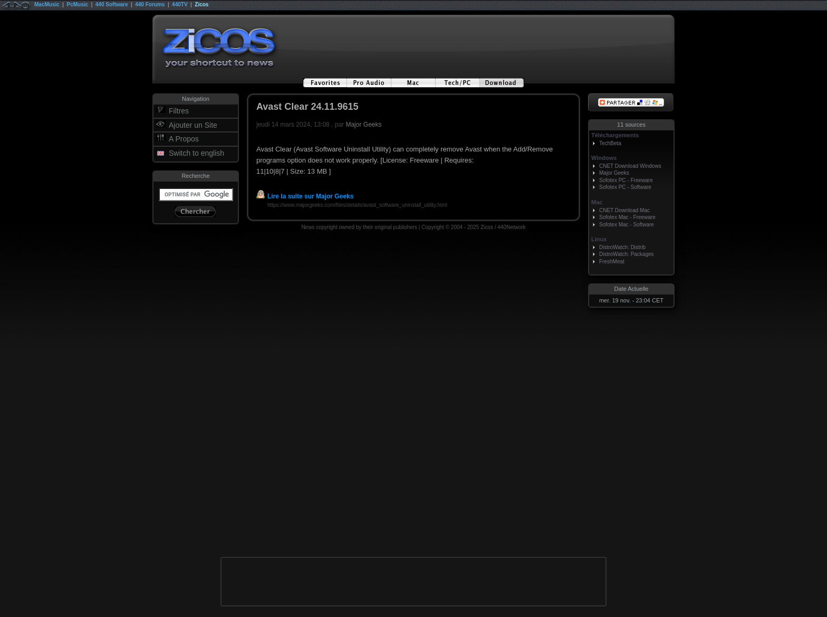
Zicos (201, 4)
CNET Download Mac (624, 210)
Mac (596, 202)
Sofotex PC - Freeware (626, 180)
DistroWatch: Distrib (622, 247)
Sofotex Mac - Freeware (627, 217)
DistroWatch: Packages (626, 254)
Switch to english (196, 153)
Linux (599, 239)
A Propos (184, 139)
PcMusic (78, 4)
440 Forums (150, 4)
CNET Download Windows (630, 166)
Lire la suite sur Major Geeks (304, 196)
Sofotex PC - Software (625, 187)
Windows (604, 158)
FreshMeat (611, 261)
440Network (511, 227)
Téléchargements (615, 135)
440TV (179, 4)
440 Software (111, 4)
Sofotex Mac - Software (626, 224)
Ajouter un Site (193, 125)
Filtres (179, 111)
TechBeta (610, 143)
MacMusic (47, 4)
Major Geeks (363, 124)
